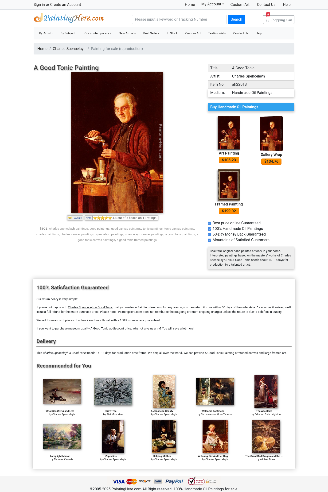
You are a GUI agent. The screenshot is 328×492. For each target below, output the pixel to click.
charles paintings (47, 234)
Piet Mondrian (115, 414)
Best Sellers (151, 33)
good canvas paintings (126, 228)
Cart (279, 18)
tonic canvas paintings (179, 228)
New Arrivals (127, 33)
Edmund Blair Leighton (268, 414)
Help (287, 4)
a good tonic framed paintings (137, 240)
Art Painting (229, 153)
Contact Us (266, 4)
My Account (212, 4)
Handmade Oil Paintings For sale (69, 19)
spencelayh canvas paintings (144, 234)
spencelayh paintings (109, 234)
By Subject (67, 33)
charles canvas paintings (77, 234)
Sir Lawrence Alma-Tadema (216, 414)
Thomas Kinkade (63, 459)
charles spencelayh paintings (68, 228)
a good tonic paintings (180, 234)
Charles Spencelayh (69, 48)
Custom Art (240, 4)
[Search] (179, 19)
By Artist (45, 33)
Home (190, 4)
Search (236, 19)
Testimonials (217, 33)
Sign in (39, 4)
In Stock (172, 33)
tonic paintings (153, 228)
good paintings (99, 228)
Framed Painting (229, 204)
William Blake (268, 459)
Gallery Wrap (271, 154)
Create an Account (65, 4)
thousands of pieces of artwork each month (76, 320)
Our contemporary (96, 33)
